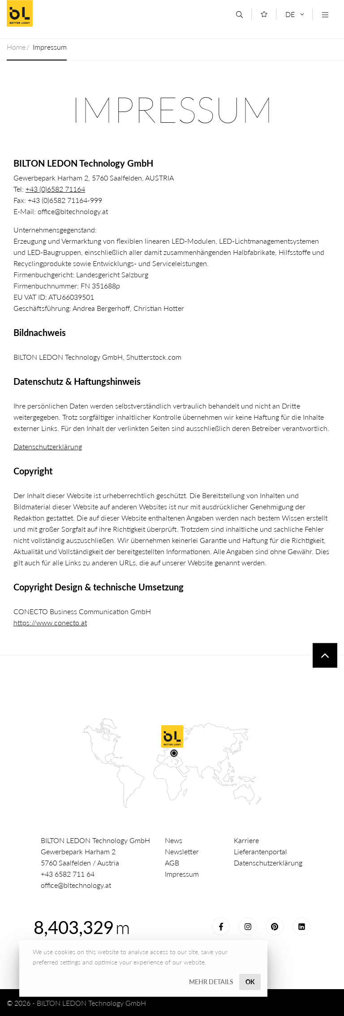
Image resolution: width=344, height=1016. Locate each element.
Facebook (221, 926)
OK (250, 982)
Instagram (248, 926)
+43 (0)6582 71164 (55, 189)
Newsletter (182, 851)
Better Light (71, 13)
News (173, 840)
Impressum (182, 874)
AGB (172, 862)
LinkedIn (301, 926)
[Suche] (239, 15)
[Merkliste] (264, 14)
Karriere (246, 840)
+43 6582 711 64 (68, 874)
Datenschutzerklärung (47, 446)
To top (325, 655)
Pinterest (275, 926)
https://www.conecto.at (50, 622)
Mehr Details (211, 982)
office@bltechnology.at (76, 885)
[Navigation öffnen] (325, 15)
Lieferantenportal (260, 851)
